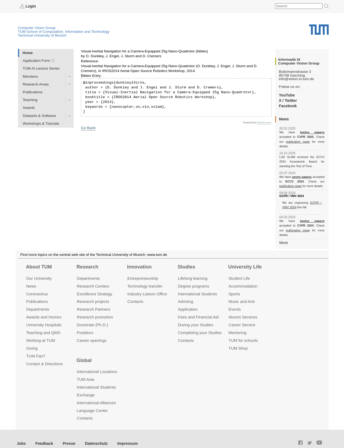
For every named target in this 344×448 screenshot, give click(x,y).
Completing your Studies (200, 323)
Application (188, 299)
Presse (67, 433)
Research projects (93, 291)
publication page (289, 141)
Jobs (21, 433)
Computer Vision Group (37, 28)
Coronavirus (37, 284)
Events (234, 299)
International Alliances (96, 392)
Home (28, 53)
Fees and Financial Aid (198, 307)
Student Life (239, 268)
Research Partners (93, 299)
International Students (197, 284)
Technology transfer (145, 276)
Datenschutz (93, 433)
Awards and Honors (43, 307)
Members (30, 76)
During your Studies (195, 315)
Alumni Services (242, 307)
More (283, 233)
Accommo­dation (242, 276)
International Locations (97, 362)
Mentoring (237, 323)
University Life (245, 257)
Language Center (92, 400)
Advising (185, 291)
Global (84, 350)
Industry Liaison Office (147, 284)
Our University (39, 268)
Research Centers (93, 276)
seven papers (301, 172)
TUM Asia (85, 369)
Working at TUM (40, 330)
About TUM (39, 257)
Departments (37, 299)
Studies (186, 257)
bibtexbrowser (264, 122)
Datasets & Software (39, 115)
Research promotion (95, 307)
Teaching (30, 100)
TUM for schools (243, 330)
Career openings (92, 330)
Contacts (135, 291)
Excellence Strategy (94, 284)
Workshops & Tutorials (41, 123)
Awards (29, 108)
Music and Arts (241, 291)
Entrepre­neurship (142, 268)
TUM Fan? (35, 346)
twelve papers (302, 132)
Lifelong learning (192, 268)
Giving (31, 338)
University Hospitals (43, 315)
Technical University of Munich (42, 35)
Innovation (139, 257)
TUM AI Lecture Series (41, 68)
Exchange (86, 385)
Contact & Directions (44, 354)
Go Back (88, 128)
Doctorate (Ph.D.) (92, 315)
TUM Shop (238, 338)
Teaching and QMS (43, 323)
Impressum (122, 433)
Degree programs (193, 276)
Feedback (43, 433)
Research (87, 257)
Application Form (36, 61)
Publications (32, 92)
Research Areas (36, 84)
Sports (234, 284)
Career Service (241, 315)
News (31, 276)
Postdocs (85, 323)
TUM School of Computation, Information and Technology (64, 31)
